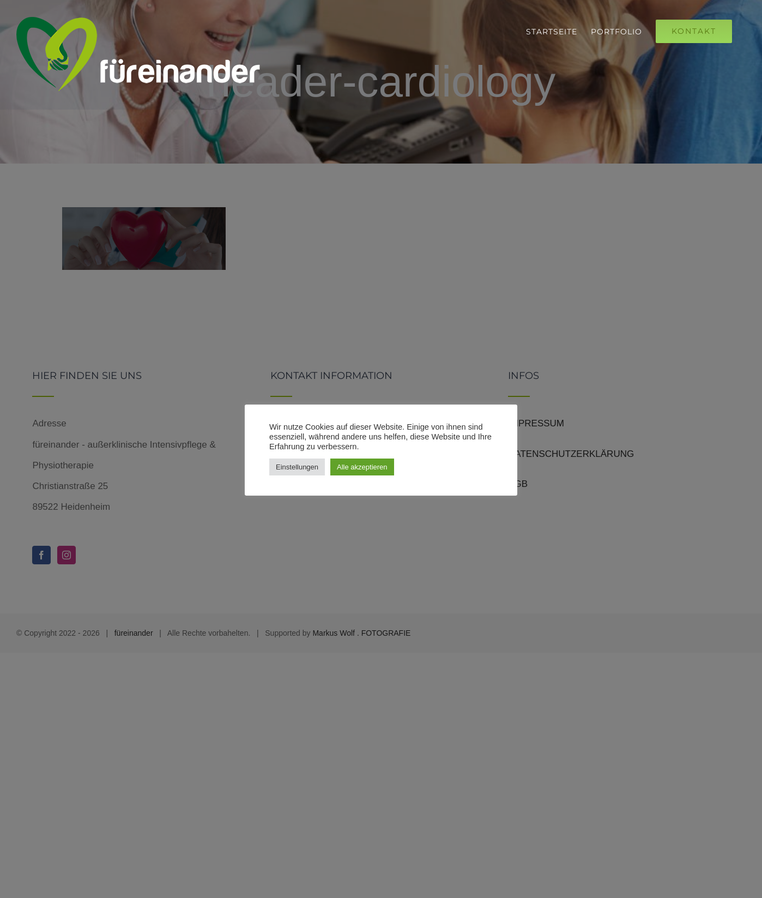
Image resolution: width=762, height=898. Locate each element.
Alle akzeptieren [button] (362, 467)
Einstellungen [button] (297, 467)
